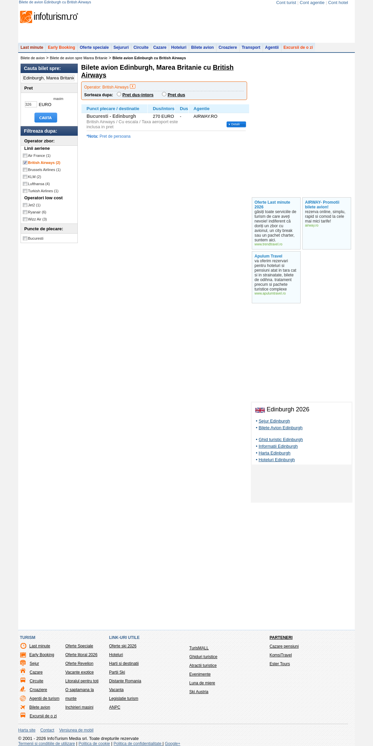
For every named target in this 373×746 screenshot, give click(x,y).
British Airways (44, 163)
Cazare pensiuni (284, 646)
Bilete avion (202, 47)
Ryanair (37, 212)
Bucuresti (35, 238)
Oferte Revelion (79, 663)
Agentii (272, 47)
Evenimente (199, 674)
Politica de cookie (94, 743)
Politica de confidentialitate (137, 743)
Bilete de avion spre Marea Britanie (78, 58)
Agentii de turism (44, 698)
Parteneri (281, 637)
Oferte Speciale (79, 646)
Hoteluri (178, 47)
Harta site (26, 730)
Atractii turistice (202, 665)
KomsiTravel (281, 655)
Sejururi (121, 47)
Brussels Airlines (44, 170)
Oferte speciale (94, 47)
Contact (47, 730)
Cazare (159, 47)
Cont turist (286, 2)
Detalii (235, 124)
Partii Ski (117, 672)
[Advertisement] (301, 485)
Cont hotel (338, 2)
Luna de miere (202, 683)
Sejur (34, 663)
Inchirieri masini (79, 707)
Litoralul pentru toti (82, 681)
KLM (34, 177)
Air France (39, 156)
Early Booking (61, 47)
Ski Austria (198, 691)
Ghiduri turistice (203, 656)
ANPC (114, 707)
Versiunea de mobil (76, 730)
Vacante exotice (79, 672)
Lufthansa (39, 184)
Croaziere (227, 47)
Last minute (32, 47)
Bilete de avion (33, 58)
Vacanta (116, 689)
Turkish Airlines (43, 191)
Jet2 (34, 205)
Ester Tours (280, 664)
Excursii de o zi (298, 47)
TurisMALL (199, 648)
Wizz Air (37, 219)
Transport (251, 47)
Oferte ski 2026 (122, 646)
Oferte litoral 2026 (81, 654)
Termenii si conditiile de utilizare (46, 743)
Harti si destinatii (124, 663)
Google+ (172, 743)
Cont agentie (312, 2)
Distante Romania (125, 681)
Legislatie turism (123, 698)
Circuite (140, 47)
